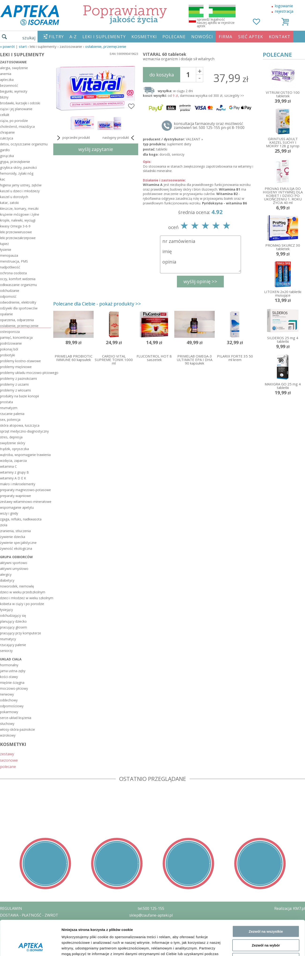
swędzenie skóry (12, 443)
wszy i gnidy (9, 513)
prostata (6, 402)
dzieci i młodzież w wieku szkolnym (25, 598)
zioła (3, 525)
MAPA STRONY (13, 949)
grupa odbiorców (16, 557)
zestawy (7, 753)
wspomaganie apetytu (17, 507)
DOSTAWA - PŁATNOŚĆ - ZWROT (29, 915)
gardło (5, 150)
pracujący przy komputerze (20, 633)
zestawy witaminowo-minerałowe (25, 501)
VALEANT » (194, 139)
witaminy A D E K (13, 478)
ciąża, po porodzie (14, 120)
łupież (4, 243)
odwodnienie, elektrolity (18, 302)
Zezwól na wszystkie (266, 825)
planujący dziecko (13, 621)
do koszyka (161, 75)
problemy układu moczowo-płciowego (25, 372)
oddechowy (9, 700)
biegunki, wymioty (13, 91)
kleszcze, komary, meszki (19, 208)
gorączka (7, 156)
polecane (8, 766)
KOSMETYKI (144, 36)
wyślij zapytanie (95, 149)
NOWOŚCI (202, 36)
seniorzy (6, 650)
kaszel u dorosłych (14, 197)
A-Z (73, 36)
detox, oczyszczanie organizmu (24, 144)
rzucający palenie (13, 645)
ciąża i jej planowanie (16, 109)
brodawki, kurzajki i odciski (20, 103)
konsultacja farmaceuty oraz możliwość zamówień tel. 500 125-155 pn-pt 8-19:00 (209, 125)
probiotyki (7, 355)
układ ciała (11, 659)
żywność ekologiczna (16, 548)
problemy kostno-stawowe (20, 361)
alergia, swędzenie (14, 68)
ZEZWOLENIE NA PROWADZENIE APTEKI (36, 928)
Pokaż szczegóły (250, 873)
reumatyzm (8, 408)
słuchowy (7, 723)
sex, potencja (10, 419)
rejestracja (284, 11)
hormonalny (9, 665)
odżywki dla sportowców (19, 308)
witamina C (8, 466)
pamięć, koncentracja (16, 337)
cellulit (4, 115)
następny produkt (119, 138)
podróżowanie (11, 343)
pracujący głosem (13, 627)
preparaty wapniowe (15, 495)
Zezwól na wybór (266, 839)
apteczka (7, 79)
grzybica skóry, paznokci (18, 167)
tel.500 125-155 (151, 908)
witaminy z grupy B (14, 472)
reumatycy (8, 639)
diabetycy (7, 580)
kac (2, 179)
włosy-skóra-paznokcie (17, 729)
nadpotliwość (10, 267)
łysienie (5, 249)
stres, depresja (11, 437)
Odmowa (265, 852)
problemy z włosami (15, 390)
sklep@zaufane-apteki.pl (151, 915)
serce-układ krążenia (15, 717)
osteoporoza (10, 331)
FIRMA (225, 36)
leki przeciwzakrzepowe (18, 238)
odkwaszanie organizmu (18, 284)
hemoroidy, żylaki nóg (16, 173)
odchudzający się (13, 615)
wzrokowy (7, 735)
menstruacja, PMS (14, 261)
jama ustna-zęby (12, 671)
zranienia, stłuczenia (15, 531)
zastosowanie (13, 62)
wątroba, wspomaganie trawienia (25, 454)
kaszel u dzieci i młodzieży (20, 191)
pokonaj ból (9, 349)
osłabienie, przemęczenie (105, 46)
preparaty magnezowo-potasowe (25, 490)
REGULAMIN (11, 908)
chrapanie (7, 132)
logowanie (284, 5)
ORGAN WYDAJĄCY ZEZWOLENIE (28, 935)
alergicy (5, 574)
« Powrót (7, 46)
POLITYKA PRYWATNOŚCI (23, 922)
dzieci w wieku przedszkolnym (22, 592)
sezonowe (9, 760)
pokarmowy (9, 712)
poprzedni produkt (73, 138)
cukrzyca (6, 138)
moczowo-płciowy (14, 688)
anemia (5, 74)
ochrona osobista (13, 273)
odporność (8, 296)
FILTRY (56, 36)
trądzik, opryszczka (14, 449)
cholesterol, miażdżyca (17, 126)
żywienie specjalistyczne (18, 542)
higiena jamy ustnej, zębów (21, 185)
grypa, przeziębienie (15, 161)
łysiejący (6, 609)
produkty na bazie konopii (19, 396)
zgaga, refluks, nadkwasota (21, 519)
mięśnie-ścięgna (12, 682)
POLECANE (174, 36)
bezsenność (9, 85)
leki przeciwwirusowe (16, 232)
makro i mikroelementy (17, 484)
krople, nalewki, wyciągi (17, 220)
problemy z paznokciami (18, 378)
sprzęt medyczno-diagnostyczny (24, 431)
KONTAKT (279, 36)
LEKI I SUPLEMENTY (104, 36)
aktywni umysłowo (14, 568)
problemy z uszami (14, 384)
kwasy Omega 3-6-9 (15, 226)
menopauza (9, 255)
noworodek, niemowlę (17, 586)
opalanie (6, 314)
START (23, 46)
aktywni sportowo (13, 563)
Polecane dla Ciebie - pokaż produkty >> (97, 304)
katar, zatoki (9, 202)
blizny (4, 97)
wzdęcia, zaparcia (13, 460)
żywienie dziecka (12, 536)
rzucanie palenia (12, 413)
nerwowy (7, 694)
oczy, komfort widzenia (17, 279)
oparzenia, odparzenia (17, 320)
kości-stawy (9, 676)
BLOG (5, 942)
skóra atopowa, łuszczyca (19, 425)
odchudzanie (9, 290)
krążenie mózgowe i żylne (19, 214)
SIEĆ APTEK (250, 36)
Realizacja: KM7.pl (289, 908)
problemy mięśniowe (16, 367)
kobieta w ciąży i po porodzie (22, 604)
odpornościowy (11, 706)
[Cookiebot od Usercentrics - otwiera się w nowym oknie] (30, 873)
